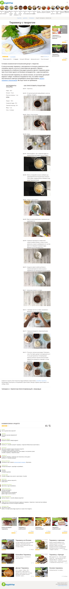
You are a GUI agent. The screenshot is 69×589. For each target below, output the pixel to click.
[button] (67, 2)
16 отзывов (12, 56)
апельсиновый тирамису (20, 462)
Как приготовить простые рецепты (6, 3)
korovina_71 (46, 56)
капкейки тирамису (41, 380)
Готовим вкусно (8, 584)
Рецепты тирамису (57, 27)
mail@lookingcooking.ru (62, 585)
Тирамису (4, 541)
